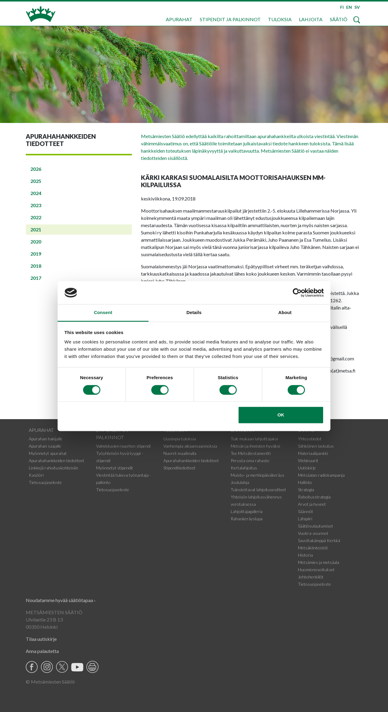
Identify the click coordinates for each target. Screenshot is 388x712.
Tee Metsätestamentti (251, 453)
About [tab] (285, 312)
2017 (35, 278)
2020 (35, 241)
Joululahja (240, 482)
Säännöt (305, 511)
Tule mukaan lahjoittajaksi (254, 438)
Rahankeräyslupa (247, 518)
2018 (35, 266)
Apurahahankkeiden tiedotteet (56, 460)
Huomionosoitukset (316, 569)
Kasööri (36, 475)
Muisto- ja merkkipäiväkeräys (257, 475)
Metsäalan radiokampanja (321, 475)
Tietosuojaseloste (45, 482)
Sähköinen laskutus (316, 446)
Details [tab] (194, 312)
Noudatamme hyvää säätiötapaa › (60, 600)
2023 (35, 205)
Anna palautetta (42, 651)
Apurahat (179, 19)
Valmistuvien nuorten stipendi (123, 446)
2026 (35, 169)
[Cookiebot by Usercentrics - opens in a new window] (297, 292)
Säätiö (338, 19)
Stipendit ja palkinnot (230, 19)
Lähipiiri (305, 518)
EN (349, 7)
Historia (305, 555)
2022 (35, 217)
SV (357, 7)
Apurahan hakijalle (45, 438)
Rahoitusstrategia (314, 496)
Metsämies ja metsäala (318, 562)
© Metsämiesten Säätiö (50, 681)
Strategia (306, 489)
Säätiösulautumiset (315, 525)
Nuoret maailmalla (179, 453)
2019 (35, 254)
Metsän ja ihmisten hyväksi (255, 446)
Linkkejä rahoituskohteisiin (53, 467)
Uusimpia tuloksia (179, 438)
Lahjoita (311, 19)
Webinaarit (308, 460)
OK (280, 415)
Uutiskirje (307, 467)
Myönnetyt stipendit (114, 467)
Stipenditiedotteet (179, 467)
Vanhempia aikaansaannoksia (190, 446)
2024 (35, 193)
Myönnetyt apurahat (48, 453)
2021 (35, 229)
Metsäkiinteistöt (313, 547)
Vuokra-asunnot (313, 533)
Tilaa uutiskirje (41, 639)
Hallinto (305, 482)
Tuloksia (280, 19)
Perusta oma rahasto (250, 460)
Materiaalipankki (313, 453)
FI (342, 7)
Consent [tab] (103, 312)
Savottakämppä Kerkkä (319, 540)
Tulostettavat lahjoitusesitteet (258, 489)
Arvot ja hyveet (312, 504)
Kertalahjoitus (244, 467)
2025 (35, 181)
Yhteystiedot (310, 438)
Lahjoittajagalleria (247, 511)
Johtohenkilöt (310, 576)
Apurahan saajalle (45, 446)
